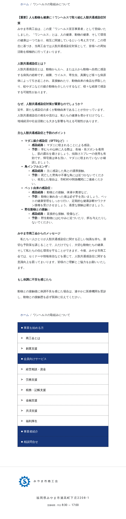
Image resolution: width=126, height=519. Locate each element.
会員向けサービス (35, 359)
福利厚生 (31, 421)
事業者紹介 (31, 431)
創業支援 (31, 348)
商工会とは (33, 338)
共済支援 (31, 410)
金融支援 (31, 400)
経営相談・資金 (36, 369)
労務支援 (31, 379)
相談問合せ (31, 442)
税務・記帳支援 (36, 390)
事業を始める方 (34, 327)
